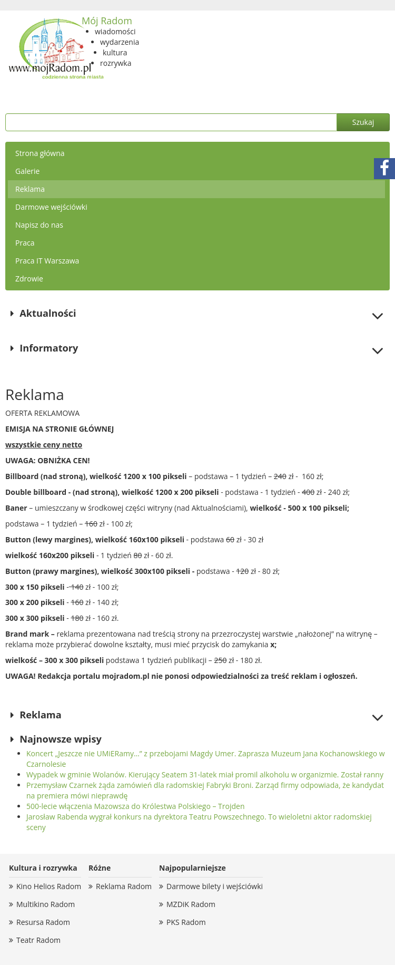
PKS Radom (186, 922)
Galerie (27, 171)
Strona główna (40, 153)
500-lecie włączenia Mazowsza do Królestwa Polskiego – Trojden (135, 806)
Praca (24, 243)
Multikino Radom (45, 904)
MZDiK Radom (190, 904)
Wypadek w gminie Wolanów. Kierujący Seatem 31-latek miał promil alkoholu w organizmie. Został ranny (204, 774)
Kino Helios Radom (48, 886)
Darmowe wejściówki (51, 207)
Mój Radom (107, 20)
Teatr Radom (38, 940)
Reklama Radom (124, 886)
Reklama (30, 189)
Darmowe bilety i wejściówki (214, 886)
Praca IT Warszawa (47, 261)
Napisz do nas (39, 225)
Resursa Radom (43, 922)
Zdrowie (29, 279)
